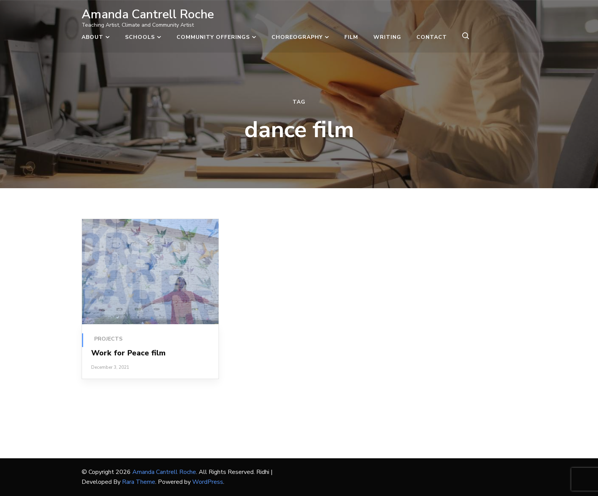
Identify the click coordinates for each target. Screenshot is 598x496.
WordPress (207, 482)
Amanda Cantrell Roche (148, 14)
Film (351, 37)
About (92, 37)
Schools (140, 37)
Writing (387, 37)
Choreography (297, 37)
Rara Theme (138, 482)
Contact (431, 37)
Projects (108, 338)
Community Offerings (213, 37)
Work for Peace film (128, 353)
